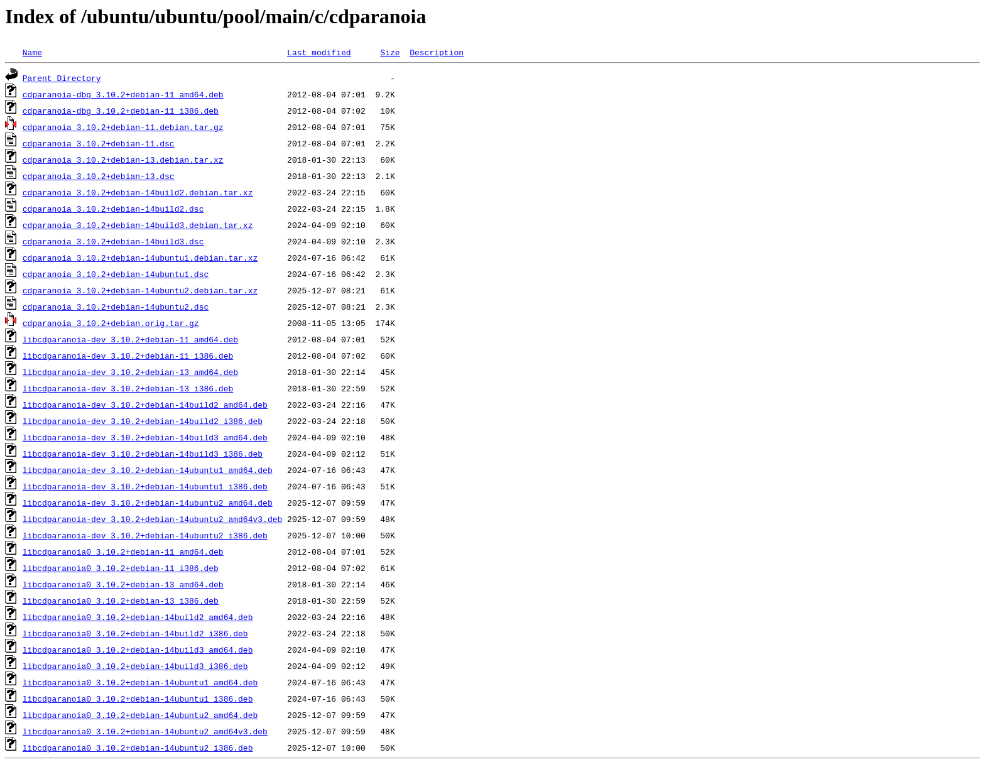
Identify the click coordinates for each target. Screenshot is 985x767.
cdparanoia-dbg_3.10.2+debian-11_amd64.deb (123, 94)
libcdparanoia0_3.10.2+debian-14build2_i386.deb (135, 633)
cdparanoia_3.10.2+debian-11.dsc (99, 143)
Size (390, 52)
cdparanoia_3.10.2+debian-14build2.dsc (113, 208)
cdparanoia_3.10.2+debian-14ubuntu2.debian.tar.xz (140, 290)
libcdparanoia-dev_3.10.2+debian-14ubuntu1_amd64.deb (148, 470)
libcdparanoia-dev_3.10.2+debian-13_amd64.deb (130, 372)
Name (32, 52)
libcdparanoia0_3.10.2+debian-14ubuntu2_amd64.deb (140, 715)
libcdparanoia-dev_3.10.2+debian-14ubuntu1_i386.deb (145, 486)
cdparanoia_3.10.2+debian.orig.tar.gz (111, 323)
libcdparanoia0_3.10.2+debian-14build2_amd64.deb (138, 617)
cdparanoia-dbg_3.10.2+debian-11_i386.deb (121, 110)
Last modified (319, 52)
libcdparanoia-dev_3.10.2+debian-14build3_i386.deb (143, 453)
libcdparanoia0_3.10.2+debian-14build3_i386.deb (135, 666)
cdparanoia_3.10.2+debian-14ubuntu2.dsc (116, 306)
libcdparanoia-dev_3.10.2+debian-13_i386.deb (128, 388)
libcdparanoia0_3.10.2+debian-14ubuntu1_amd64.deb (140, 682)
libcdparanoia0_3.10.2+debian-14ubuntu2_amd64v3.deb (145, 731)
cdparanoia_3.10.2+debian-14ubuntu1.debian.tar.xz (140, 257)
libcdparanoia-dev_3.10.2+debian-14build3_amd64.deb (145, 437)
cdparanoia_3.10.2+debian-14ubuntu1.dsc (116, 274)
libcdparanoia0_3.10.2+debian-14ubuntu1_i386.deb (138, 698)
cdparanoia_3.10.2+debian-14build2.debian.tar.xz (138, 192)
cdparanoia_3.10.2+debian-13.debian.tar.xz (123, 159)
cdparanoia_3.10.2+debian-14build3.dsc (113, 241)
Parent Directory (62, 78)
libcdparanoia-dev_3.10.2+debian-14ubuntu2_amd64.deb (148, 502)
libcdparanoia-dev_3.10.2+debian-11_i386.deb (128, 355)
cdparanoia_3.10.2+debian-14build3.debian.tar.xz (138, 225)
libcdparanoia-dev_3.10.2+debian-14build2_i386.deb (143, 421)
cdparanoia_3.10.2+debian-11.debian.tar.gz (123, 127)
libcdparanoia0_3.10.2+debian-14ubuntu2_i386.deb (138, 747)
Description (437, 52)
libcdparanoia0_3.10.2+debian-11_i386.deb (121, 568)
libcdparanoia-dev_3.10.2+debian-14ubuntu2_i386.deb (145, 535)
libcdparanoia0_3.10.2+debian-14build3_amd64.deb (138, 649)
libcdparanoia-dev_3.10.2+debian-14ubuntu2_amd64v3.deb (152, 519)
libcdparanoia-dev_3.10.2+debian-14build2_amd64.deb (145, 404)
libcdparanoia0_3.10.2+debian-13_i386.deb (121, 600)
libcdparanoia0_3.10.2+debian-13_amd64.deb (123, 584)
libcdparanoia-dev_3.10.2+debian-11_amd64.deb (130, 339)
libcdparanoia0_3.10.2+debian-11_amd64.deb (123, 551)
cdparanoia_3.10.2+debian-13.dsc (99, 176)
